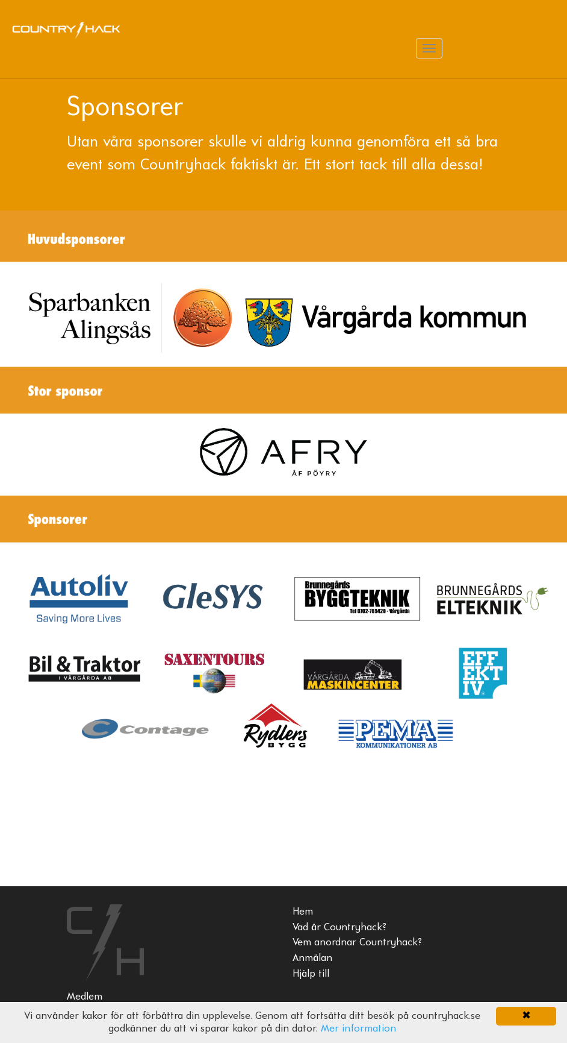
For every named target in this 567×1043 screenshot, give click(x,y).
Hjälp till (311, 974)
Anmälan (312, 958)
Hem (303, 912)
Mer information (358, 1029)
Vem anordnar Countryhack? (357, 942)
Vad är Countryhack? (339, 927)
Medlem (84, 997)
